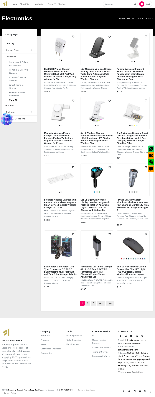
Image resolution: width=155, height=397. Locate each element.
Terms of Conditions (86, 390)
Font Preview (72, 344)
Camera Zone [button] (19, 50)
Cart (144, 4)
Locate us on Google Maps (130, 372)
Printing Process (74, 335)
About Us (45, 335)
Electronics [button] (19, 57)
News (43, 344)
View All (13, 100)
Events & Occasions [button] (19, 119)
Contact (62, 4)
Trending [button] (19, 43)
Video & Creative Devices (17, 79)
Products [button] (40, 4)
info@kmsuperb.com (135, 340)
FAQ (94, 335)
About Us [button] (26, 4)
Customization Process (99, 341)
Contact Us (46, 353)
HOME (122, 18)
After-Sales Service (101, 347)
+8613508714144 (133, 343)
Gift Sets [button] (19, 105)
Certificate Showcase (51, 348)
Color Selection (73, 340)
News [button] (52, 4)
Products (132, 18)
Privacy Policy (10, 393)
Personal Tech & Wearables (17, 94)
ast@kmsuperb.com (128, 349)
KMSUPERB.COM (66, 390)
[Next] (101, 303)
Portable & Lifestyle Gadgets (18, 71)
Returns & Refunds (101, 356)
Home (14, 4)
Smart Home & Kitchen (16, 86)
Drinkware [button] (19, 112)
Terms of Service (100, 351)
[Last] (110, 303)
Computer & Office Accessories (18, 64)
